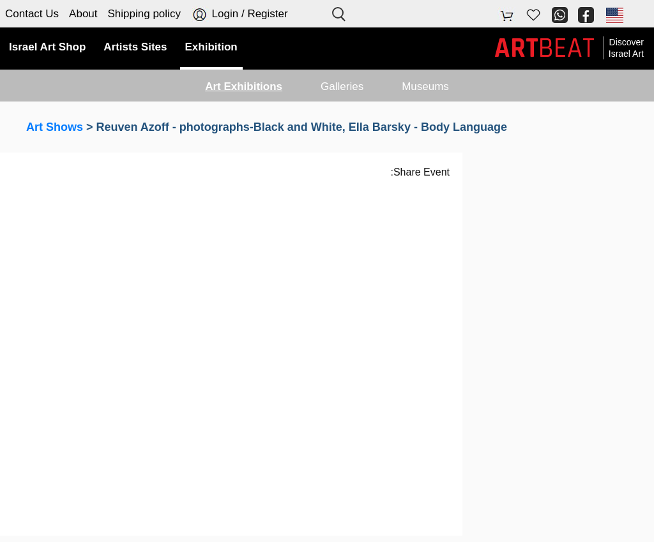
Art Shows (54, 127)
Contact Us (32, 14)
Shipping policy (144, 14)
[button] (613, 14)
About (83, 14)
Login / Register (239, 14)
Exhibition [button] (211, 47)
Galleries (342, 86)
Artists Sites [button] (135, 47)
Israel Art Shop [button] (47, 47)
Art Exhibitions (243, 86)
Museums (425, 86)
